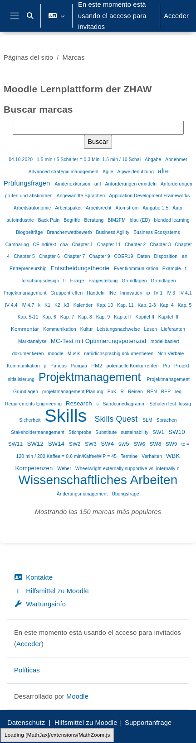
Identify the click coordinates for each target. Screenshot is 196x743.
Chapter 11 (109, 244)
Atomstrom (127, 207)
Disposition (166, 256)
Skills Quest (117, 419)
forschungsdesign (40, 280)
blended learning (171, 220)
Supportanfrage (148, 722)
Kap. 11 (126, 305)
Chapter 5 (25, 256)
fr (65, 280)
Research (79, 403)
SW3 (91, 444)
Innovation (132, 293)
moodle (56, 353)
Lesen (151, 329)
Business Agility (113, 232)
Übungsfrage (125, 493)
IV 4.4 (12, 305)
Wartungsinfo (40, 604)
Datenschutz (26, 722)
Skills (68, 415)
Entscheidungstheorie (80, 268)
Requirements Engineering (34, 403)
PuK (113, 391)
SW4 (108, 443)
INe (112, 293)
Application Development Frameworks (149, 195)
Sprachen (167, 420)
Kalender (84, 305)
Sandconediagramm (125, 403)
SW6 (140, 444)
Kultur (87, 329)
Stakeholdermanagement (38, 432)
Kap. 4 (167, 305)
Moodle (77, 696)
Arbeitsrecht (99, 207)
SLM (148, 420)
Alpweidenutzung (136, 171)
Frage (78, 280)
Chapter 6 (50, 256)
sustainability (135, 432)
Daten (144, 256)
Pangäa (79, 365)
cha (64, 244)
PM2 (97, 365)
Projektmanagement (91, 377)
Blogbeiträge (30, 232)
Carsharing (17, 244)
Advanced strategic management (64, 171)
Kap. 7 (68, 316)
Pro (167, 365)
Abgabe (153, 159)
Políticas (27, 670)
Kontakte (33, 577)
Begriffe (72, 220)
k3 (67, 305)
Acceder (176, 15)
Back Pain (49, 220)
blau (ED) (141, 220)
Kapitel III (168, 316)
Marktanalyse (33, 341)
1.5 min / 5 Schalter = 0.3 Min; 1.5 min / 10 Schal (89, 159)
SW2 (75, 444)
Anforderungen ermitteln (131, 183)
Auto (177, 207)
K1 (48, 305)
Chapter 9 (100, 256)
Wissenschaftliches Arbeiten (98, 480)
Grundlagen (135, 280)
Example (172, 268)
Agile (109, 171)
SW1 (159, 432)
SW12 (36, 443)
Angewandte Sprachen (82, 195)
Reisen (136, 391)
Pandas (59, 365)
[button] (30, 16)
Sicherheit (30, 420)
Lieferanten (173, 329)
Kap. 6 (50, 316)
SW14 (57, 443)
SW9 (172, 444)
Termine (130, 456)
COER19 (124, 256)
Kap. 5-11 (29, 316)
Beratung (94, 220)
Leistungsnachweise (119, 329)
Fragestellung (103, 280)
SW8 (156, 444)
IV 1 (159, 293)
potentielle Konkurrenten (133, 365)
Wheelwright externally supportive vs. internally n (127, 468)
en (184, 256)
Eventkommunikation (137, 268)
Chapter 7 (75, 256)
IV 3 (171, 293)
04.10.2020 (21, 159)
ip (148, 293)
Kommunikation (60, 329)
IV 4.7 (29, 305)
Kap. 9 (104, 316)
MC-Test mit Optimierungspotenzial (99, 341)
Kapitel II (146, 316)
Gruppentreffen (67, 293)
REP (166, 391)
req (178, 391)
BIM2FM (117, 220)
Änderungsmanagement (83, 493)
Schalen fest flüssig (170, 403)
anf (98, 183)
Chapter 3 (161, 244)
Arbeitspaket (69, 207)
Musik (75, 353)
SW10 (176, 432)
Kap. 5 (185, 305)
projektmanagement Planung (73, 391)
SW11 (16, 444)
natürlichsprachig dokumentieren (119, 353)
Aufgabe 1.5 (156, 207)
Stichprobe (81, 432)
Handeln (96, 293)
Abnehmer (176, 159)
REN (152, 391)
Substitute (106, 432)
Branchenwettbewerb (70, 232)
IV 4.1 (185, 293)
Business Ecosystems (156, 232)
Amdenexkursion (73, 183)
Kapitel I (123, 316)
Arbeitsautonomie (33, 207)
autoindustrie (20, 220)
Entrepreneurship (29, 268)
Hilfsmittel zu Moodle (51, 591)
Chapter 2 (136, 244)
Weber (65, 468)
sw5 (124, 443)
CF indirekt (45, 244)
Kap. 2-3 (147, 305)
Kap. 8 (85, 316)
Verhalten (152, 456)
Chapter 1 (83, 244)
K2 (58, 305)
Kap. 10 (105, 305)
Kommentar (25, 329)
